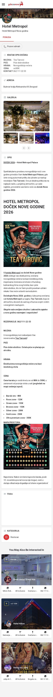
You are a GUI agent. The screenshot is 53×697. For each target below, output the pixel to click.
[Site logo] (16, 4)
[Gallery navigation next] (29, 148)
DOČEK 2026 (9, 162)
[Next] (47, 570)
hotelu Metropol (12, 273)
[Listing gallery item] (11, 138)
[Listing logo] (7, 18)
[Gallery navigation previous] (24, 148)
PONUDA (7, 37)
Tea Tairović (21, 338)
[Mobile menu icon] (3, 4)
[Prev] (6, 570)
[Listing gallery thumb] (26, 116)
